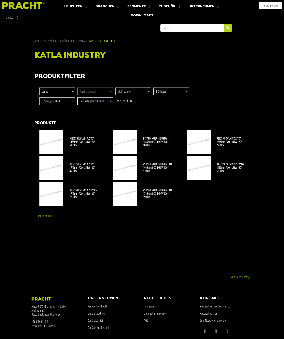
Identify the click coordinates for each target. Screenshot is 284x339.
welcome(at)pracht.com (44, 325)
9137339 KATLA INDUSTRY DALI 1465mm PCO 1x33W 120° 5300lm (157, 167)
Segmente (139, 6)
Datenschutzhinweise (154, 313)
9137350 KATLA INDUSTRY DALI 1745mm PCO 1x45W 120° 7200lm (83, 193)
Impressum (149, 306)
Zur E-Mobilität (95, 320)
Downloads (142, 15)
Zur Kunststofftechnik (98, 327)
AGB (146, 320)
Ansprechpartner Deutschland (215, 306)
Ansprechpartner (208, 313)
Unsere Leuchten (96, 313)
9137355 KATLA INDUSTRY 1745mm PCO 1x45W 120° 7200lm (229, 141)
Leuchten (76, 6)
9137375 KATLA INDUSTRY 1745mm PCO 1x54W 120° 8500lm (82, 167)
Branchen (107, 6)
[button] (270, 5)
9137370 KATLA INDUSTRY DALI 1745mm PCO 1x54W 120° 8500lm (157, 193)
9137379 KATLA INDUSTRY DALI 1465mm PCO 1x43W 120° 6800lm (231, 167)
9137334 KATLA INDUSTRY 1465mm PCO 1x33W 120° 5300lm (82, 141)
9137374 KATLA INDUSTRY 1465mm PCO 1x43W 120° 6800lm (156, 141)
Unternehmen (204, 6)
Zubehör (170, 6)
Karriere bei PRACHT (98, 306)
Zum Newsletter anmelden (213, 320)
